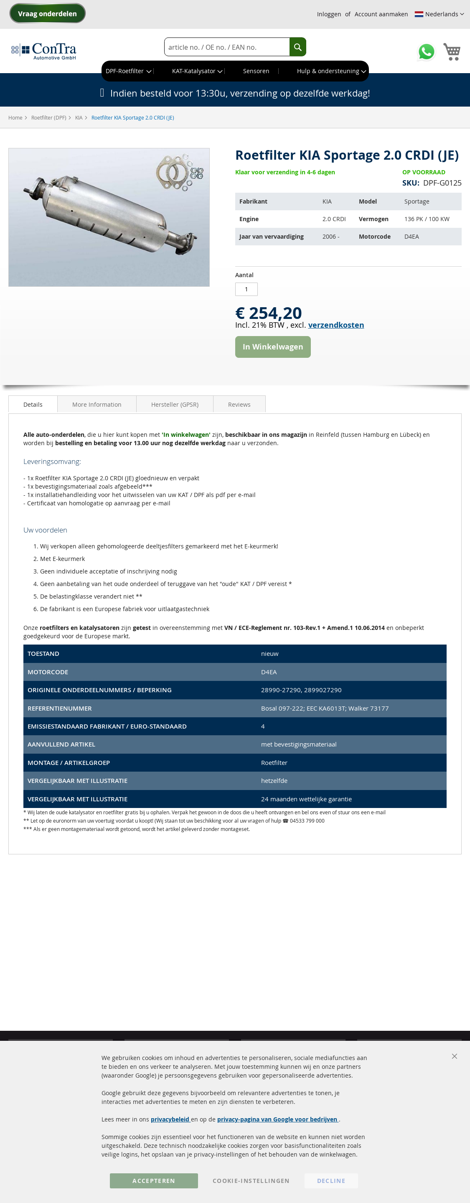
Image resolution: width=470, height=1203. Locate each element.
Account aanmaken (381, 14)
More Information (97, 404)
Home (16, 117)
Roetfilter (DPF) (49, 117)
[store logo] (43, 51)
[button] (439, 14)
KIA (79, 117)
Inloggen (329, 14)
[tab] (33, 403)
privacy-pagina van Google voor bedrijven (278, 1119)
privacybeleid (171, 1119)
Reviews (239, 404)
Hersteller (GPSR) (174, 404)
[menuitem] (128, 71)
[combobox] (235, 47)
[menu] (235, 71)
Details (33, 404)
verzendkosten (336, 325)
